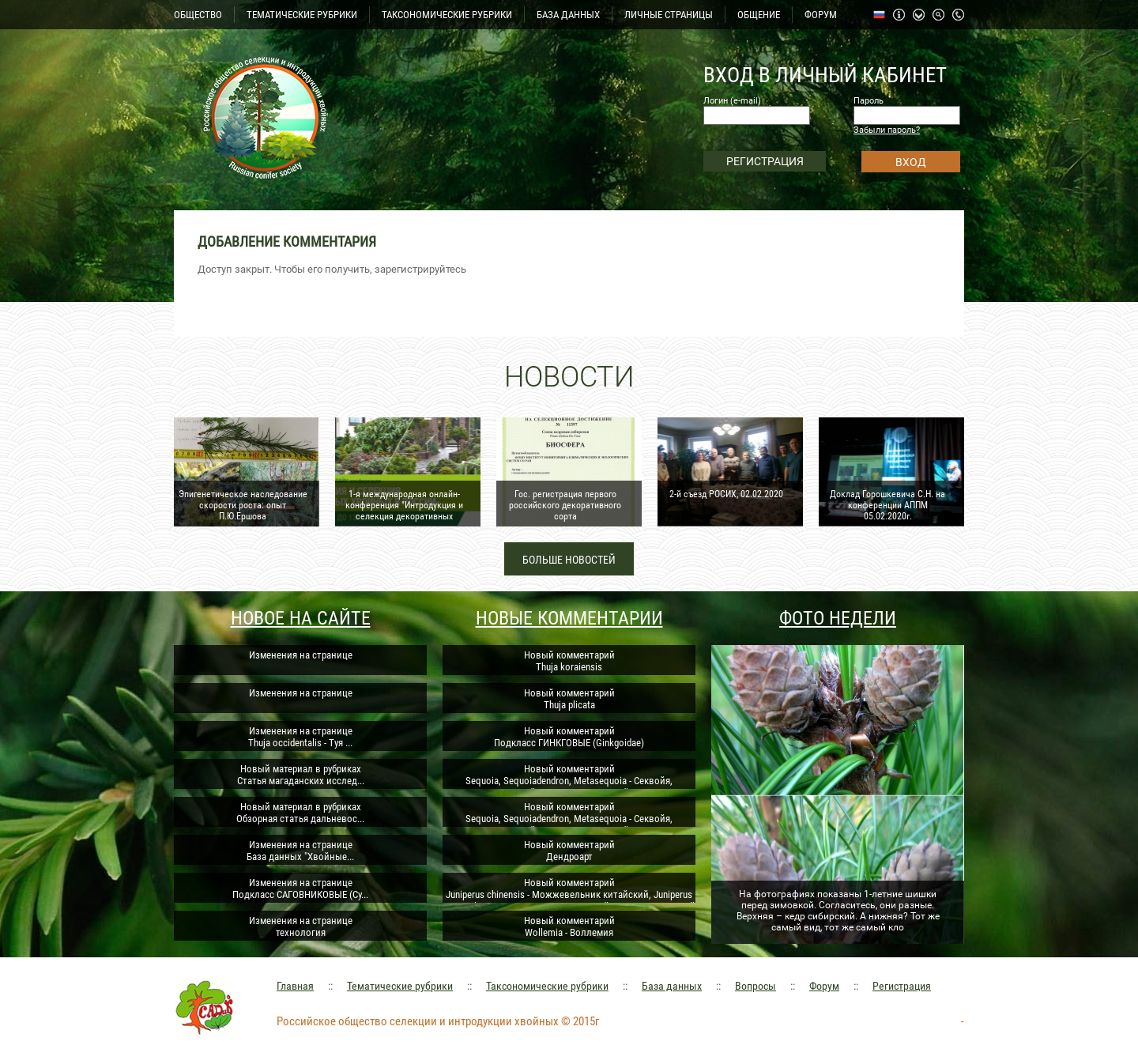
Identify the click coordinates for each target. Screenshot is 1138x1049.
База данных (672, 985)
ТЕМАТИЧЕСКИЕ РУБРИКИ (302, 15)
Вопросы (755, 985)
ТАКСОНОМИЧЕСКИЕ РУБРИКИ (447, 15)
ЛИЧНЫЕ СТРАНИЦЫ (668, 15)
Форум (824, 985)
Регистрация (901, 985)
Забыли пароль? (887, 130)
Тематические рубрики (400, 985)
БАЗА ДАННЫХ (568, 15)
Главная (295, 985)
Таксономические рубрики (547, 985)
